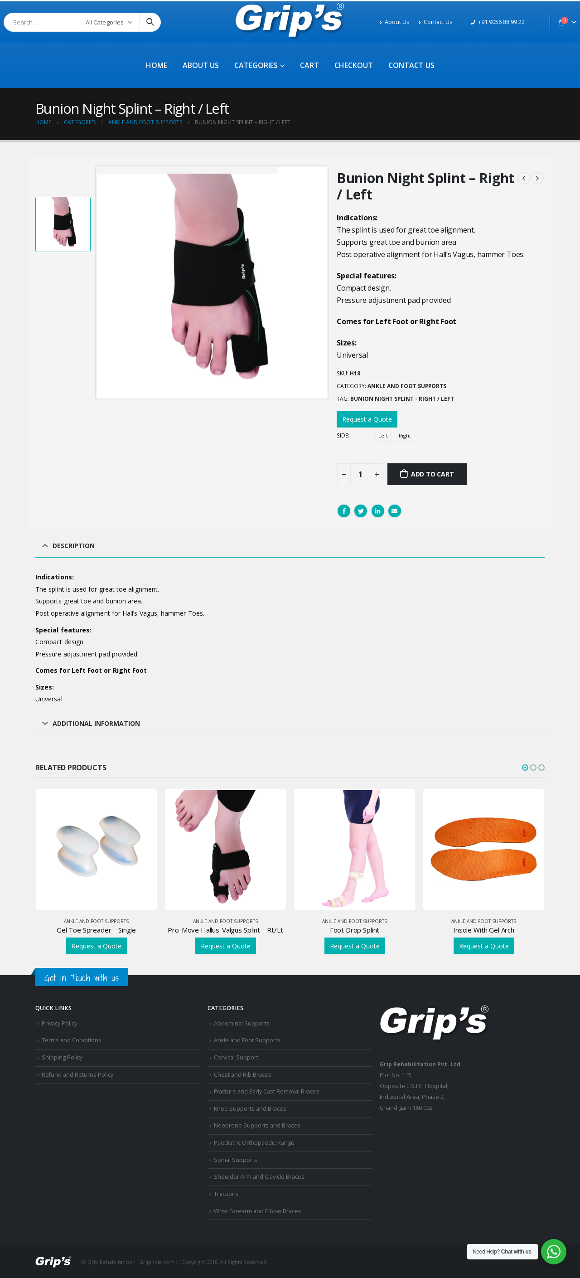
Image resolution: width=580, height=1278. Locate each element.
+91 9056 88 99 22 (498, 22)
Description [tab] (74, 545)
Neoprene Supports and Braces (257, 1125)
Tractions (226, 1194)
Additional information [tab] (96, 723)
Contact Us (436, 22)
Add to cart (432, 474)
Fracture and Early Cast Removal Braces (266, 1091)
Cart (309, 65)
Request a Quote (367, 419)
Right (405, 435)
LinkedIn (378, 511)
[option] (63, 224)
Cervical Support (236, 1057)
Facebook (344, 511)
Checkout (353, 65)
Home (156, 65)
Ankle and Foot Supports (406, 386)
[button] (525, 767)
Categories (256, 65)
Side (342, 435)
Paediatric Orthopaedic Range (254, 1143)
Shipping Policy (62, 1057)
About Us (395, 22)
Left (383, 435)
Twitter (360, 511)
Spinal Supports (235, 1160)
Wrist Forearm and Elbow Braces (257, 1211)
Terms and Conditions (72, 1040)
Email (394, 511)
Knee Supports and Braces (250, 1109)
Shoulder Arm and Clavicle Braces (259, 1177)
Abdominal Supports (242, 1023)
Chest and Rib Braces (242, 1075)
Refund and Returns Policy (77, 1075)
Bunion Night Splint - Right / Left (402, 399)
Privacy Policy (59, 1023)
